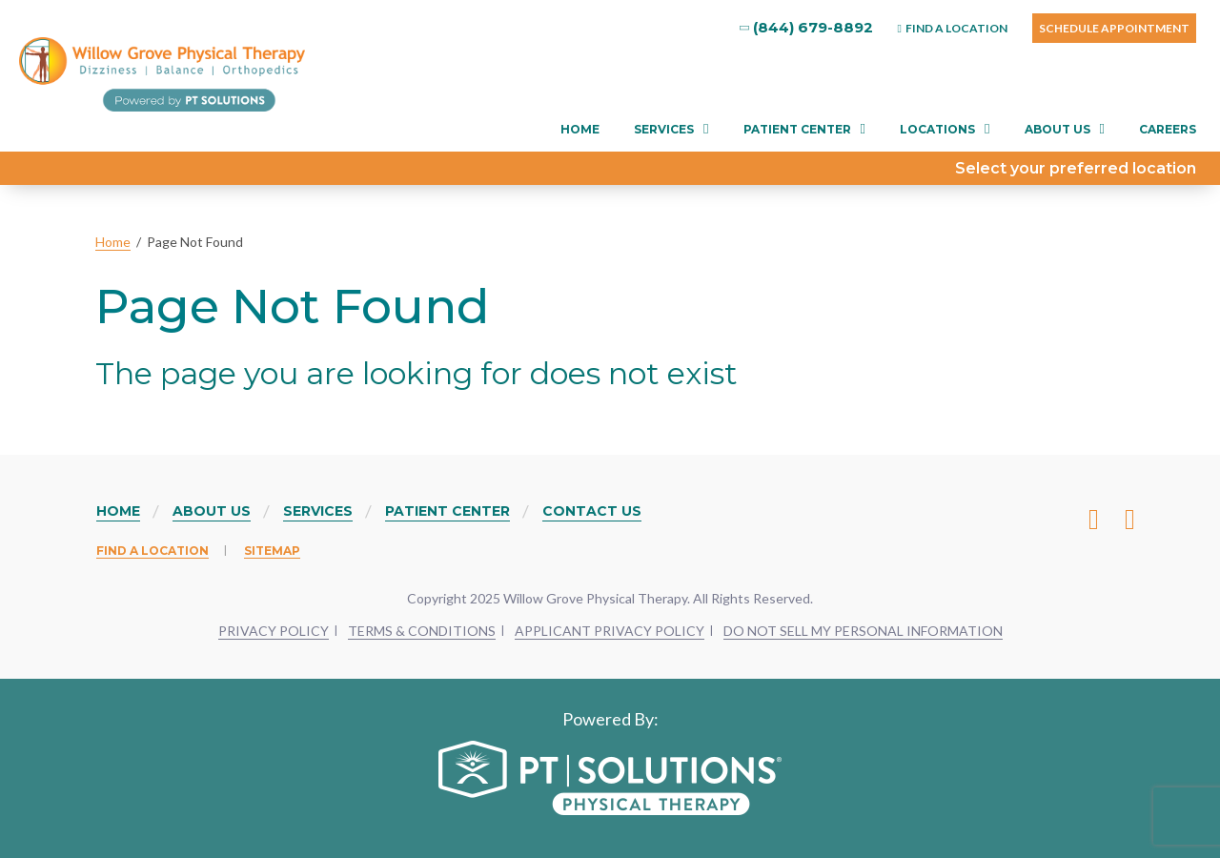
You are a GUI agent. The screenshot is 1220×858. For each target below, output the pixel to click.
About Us (1057, 129)
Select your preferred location (1075, 168)
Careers (1167, 129)
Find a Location (152, 550)
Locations (937, 129)
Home (580, 129)
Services (664, 129)
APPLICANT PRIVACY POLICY (609, 631)
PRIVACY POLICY (273, 631)
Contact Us (591, 511)
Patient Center (797, 129)
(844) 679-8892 (807, 27)
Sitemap (272, 550)
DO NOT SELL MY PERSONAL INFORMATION (863, 631)
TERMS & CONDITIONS (422, 631)
